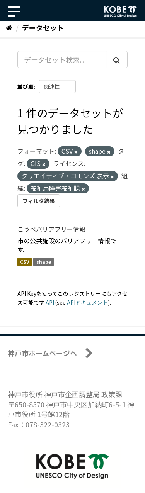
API (50, 302)
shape (43, 262)
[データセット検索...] (62, 59)
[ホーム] (9, 27)
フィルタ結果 (38, 201)
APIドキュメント (87, 302)
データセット (43, 27)
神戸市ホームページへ (42, 353)
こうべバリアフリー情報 (51, 229)
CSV (24, 262)
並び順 (25, 86)
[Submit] (117, 59)
